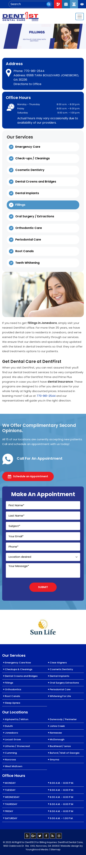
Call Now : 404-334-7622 (58, 4)
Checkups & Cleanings (18, 669)
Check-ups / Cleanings (32, 158)
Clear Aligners (58, 662)
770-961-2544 (34, 71)
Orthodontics (13, 689)
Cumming (11, 753)
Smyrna (54, 759)
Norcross (10, 759)
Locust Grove (13, 739)
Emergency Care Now (18, 662)
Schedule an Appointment (28, 476)
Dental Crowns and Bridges (35, 181)
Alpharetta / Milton (16, 719)
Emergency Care (27, 147)
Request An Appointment (66, 4)
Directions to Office (27, 84)
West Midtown (13, 766)
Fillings (20, 205)
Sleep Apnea (12, 703)
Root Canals (24, 251)
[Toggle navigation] (79, 16)
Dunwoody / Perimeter (63, 719)
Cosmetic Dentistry (29, 170)
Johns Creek (57, 726)
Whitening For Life (60, 696)
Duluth (9, 726)
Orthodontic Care (28, 228)
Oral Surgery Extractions (64, 682)
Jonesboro (11, 732)
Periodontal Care (28, 239)
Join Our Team (82, 4)
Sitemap (55, 849)
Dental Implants (27, 193)
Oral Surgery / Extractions (34, 216)
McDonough (57, 739)
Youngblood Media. (37, 849)
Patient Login (74, 4)
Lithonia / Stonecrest (17, 746)
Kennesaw (56, 732)
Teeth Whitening (27, 263)
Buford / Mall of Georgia (64, 753)
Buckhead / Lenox (60, 746)
